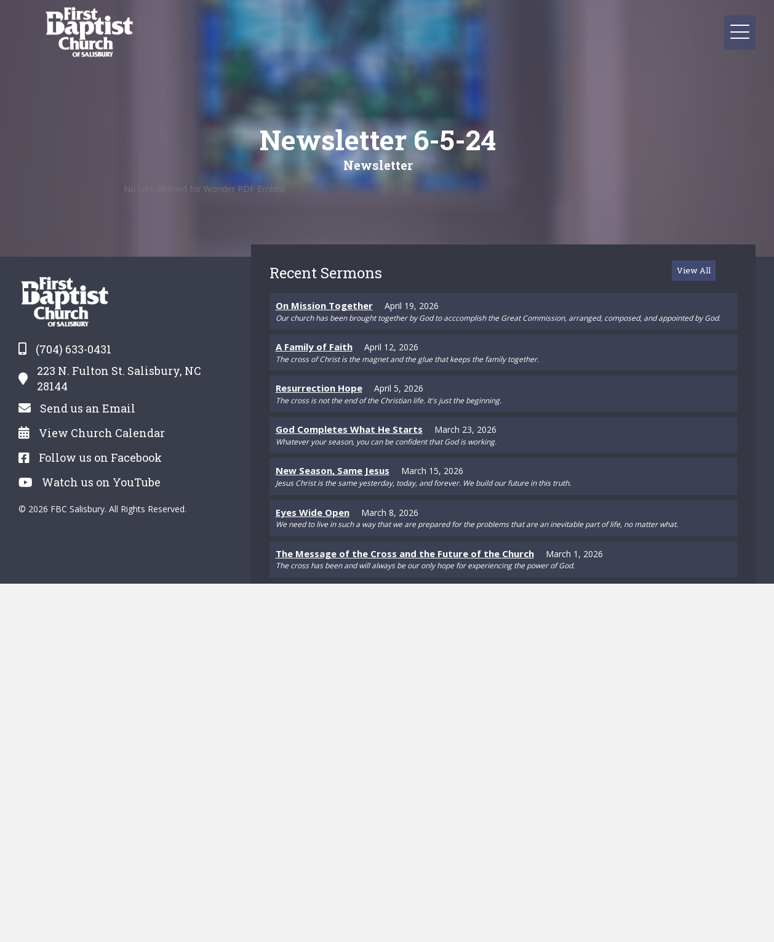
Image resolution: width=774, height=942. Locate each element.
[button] (597, 17)
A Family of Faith (314, 346)
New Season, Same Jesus (332, 470)
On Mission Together (324, 305)
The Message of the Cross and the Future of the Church (405, 553)
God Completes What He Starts (349, 429)
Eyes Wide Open (312, 512)
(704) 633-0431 (73, 349)
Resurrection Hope (319, 388)
